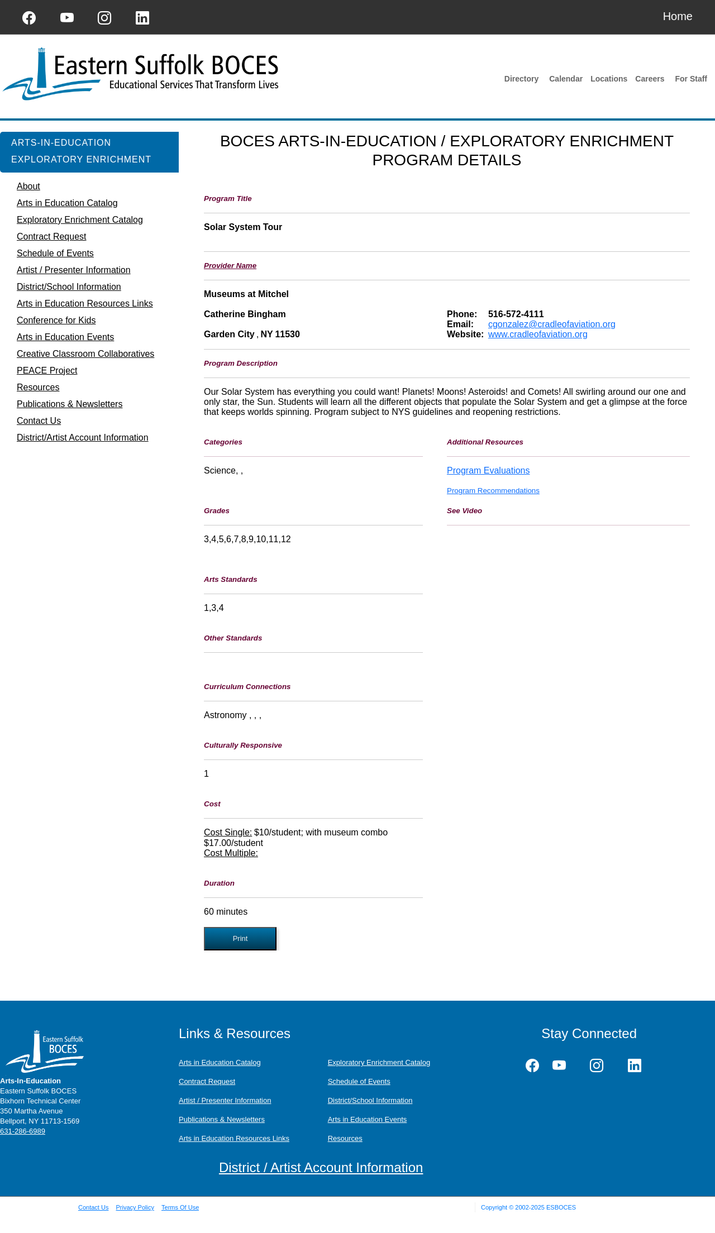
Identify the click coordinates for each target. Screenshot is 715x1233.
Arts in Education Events (367, 1119)
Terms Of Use (180, 1207)
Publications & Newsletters (222, 1119)
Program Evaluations (488, 470)
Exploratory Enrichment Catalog (379, 1062)
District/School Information (370, 1100)
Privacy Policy (135, 1207)
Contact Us (93, 1207)
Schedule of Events (359, 1081)
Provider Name (230, 265)
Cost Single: (228, 832)
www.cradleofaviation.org (538, 334)
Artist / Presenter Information (225, 1100)
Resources (345, 1138)
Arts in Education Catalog (220, 1062)
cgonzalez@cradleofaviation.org (552, 324)
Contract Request (207, 1081)
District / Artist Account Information (321, 1167)
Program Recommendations (493, 490)
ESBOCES (561, 1207)
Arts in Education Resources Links (234, 1138)
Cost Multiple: (231, 853)
